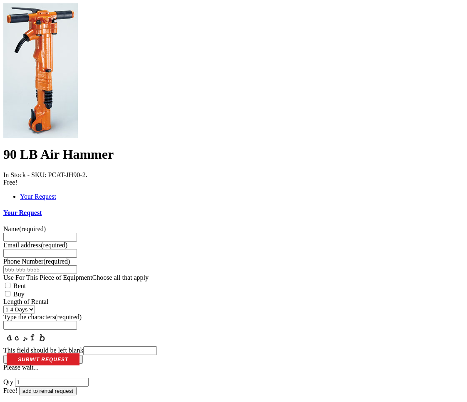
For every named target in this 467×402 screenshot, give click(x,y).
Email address (35, 245)
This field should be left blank (80, 350)
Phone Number (36, 261)
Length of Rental (25, 301)
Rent (15, 285)
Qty (8, 381)
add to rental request (47, 391)
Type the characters (42, 317)
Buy (15, 294)
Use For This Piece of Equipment (76, 277)
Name (24, 228)
